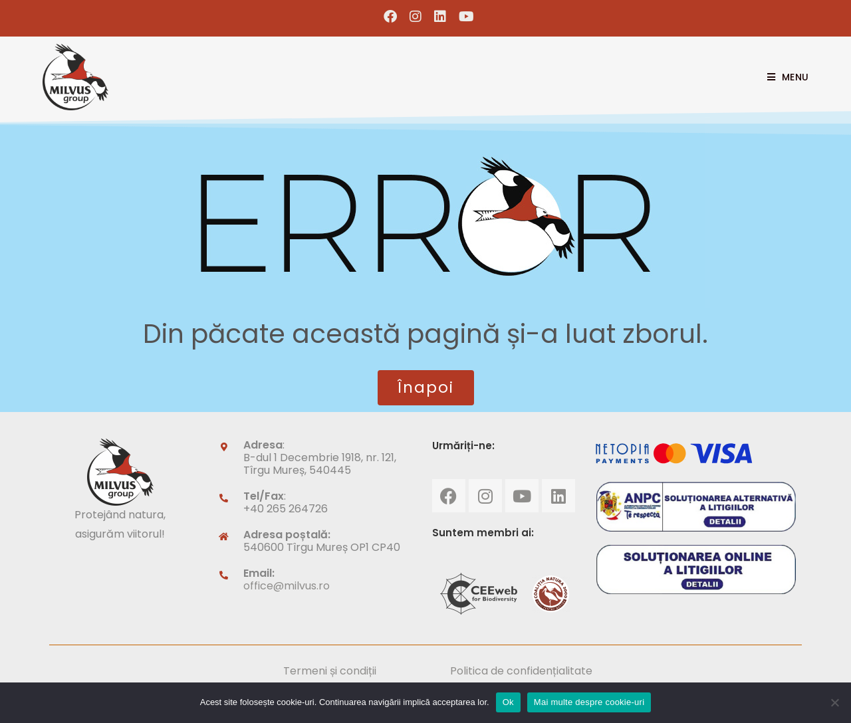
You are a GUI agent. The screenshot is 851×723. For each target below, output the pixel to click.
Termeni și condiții (329, 670)
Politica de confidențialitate (521, 670)
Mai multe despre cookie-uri (589, 702)
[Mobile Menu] (782, 77)
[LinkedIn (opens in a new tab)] (440, 16)
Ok (508, 702)
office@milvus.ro (286, 585)
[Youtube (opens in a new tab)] (463, 16)
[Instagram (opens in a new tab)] (416, 16)
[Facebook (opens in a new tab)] (391, 16)
